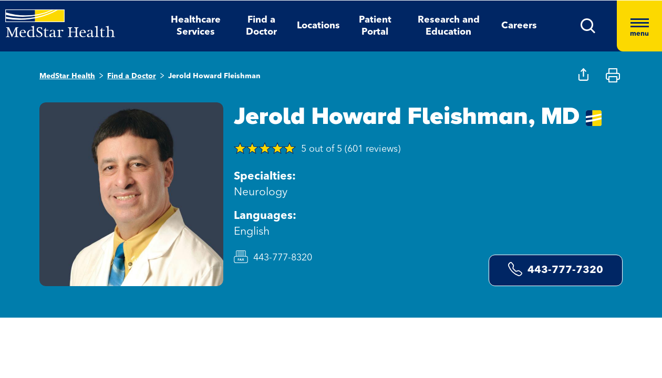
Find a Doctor (131, 76)
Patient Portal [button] (375, 26)
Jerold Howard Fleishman (214, 76)
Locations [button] (318, 25)
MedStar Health (67, 76)
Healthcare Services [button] (196, 26)
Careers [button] (519, 25)
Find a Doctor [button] (261, 26)
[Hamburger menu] (639, 26)
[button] (588, 26)
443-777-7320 (555, 269)
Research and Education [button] (449, 26)
